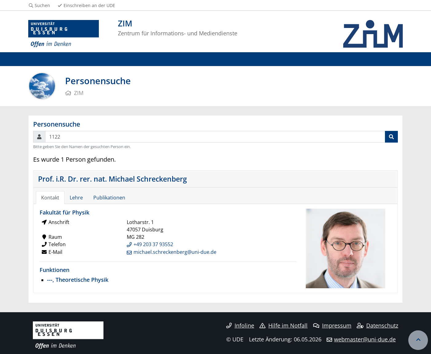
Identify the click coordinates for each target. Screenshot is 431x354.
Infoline (240, 325)
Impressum (332, 325)
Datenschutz (377, 325)
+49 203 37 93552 (153, 244)
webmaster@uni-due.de (365, 339)
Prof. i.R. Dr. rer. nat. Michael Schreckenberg (112, 179)
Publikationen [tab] (109, 197)
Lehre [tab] (76, 197)
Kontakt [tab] (50, 197)
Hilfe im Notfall (283, 325)
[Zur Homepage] (63, 34)
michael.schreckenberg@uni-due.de (175, 252)
